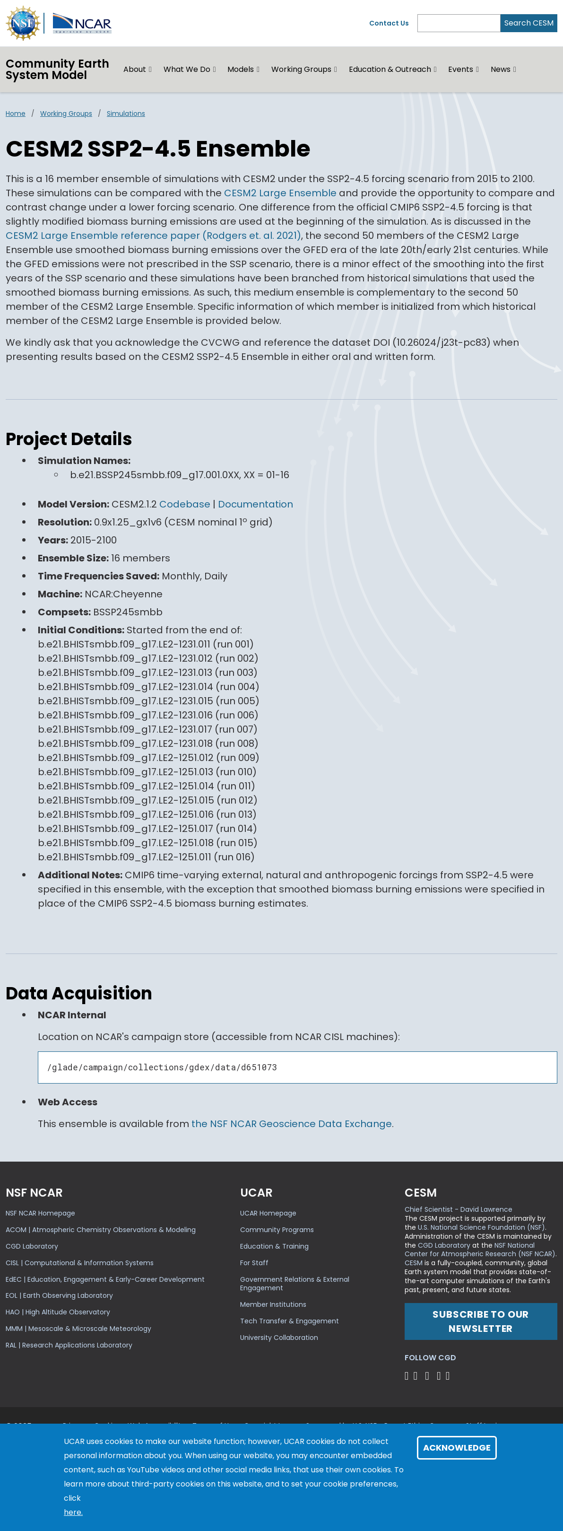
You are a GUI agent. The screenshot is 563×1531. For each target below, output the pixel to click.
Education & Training (274, 1246)
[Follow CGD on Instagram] (440, 1375)
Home (16, 113)
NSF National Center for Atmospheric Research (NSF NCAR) (480, 1250)
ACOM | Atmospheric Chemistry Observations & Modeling (101, 1229)
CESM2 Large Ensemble (280, 193)
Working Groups (301, 69)
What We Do (187, 69)
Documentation (255, 504)
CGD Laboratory (32, 1246)
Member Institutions (273, 1304)
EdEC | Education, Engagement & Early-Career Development (105, 1279)
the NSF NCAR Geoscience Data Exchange (291, 1123)
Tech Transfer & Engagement (289, 1321)
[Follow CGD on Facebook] (418, 1375)
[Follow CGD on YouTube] (430, 1375)
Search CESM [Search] (529, 22)
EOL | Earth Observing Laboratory (59, 1295)
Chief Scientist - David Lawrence (458, 1209)
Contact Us (389, 23)
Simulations (126, 113)
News (501, 69)
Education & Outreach (390, 69)
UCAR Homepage (268, 1213)
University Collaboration (279, 1337)
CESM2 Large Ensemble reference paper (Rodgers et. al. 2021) (153, 235)
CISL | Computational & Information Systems (80, 1263)
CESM (414, 1263)
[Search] (459, 23)
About (134, 69)
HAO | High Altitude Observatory (58, 1312)
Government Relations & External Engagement (294, 1284)
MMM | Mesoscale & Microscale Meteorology (78, 1328)
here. (73, 1512)
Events (460, 69)
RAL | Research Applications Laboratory (69, 1345)
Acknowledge (457, 1447)
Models (240, 69)
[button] (150, 69)
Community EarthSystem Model (57, 69)
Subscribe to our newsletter (481, 1321)
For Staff (254, 1263)
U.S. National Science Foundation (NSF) (481, 1227)
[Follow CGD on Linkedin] (449, 1375)
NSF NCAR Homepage (40, 1213)
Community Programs (277, 1229)
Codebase (184, 504)
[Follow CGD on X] (408, 1375)
